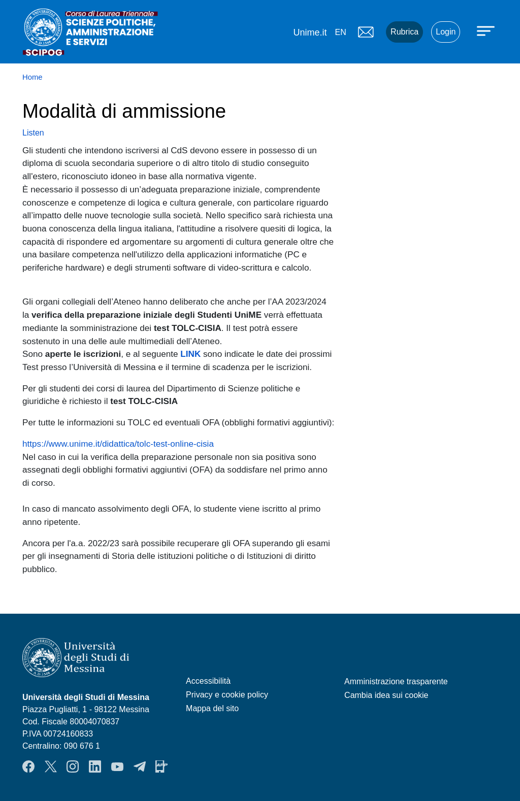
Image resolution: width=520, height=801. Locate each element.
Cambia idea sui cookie (386, 695)
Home (32, 77)
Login (446, 31)
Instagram (73, 766)
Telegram (140, 766)
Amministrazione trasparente (396, 681)
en (340, 32)
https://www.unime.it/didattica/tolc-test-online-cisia (118, 444)
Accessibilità (208, 681)
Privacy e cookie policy (227, 694)
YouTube (117, 766)
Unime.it (310, 32)
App (161, 766)
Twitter (51, 766)
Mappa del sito (212, 708)
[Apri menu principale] (487, 30)
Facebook (28, 766)
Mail (365, 32)
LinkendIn (95, 766)
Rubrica (404, 31)
